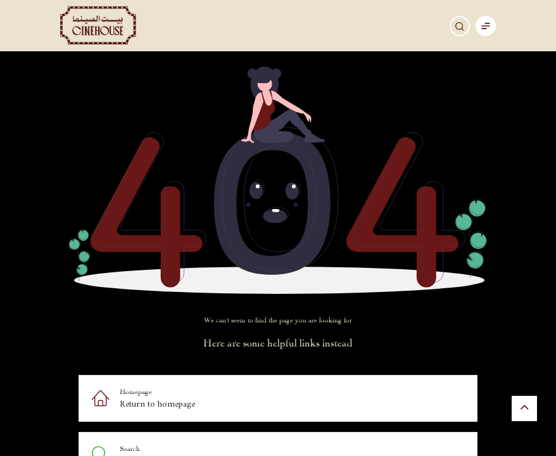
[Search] (460, 26)
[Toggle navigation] (485, 26)
